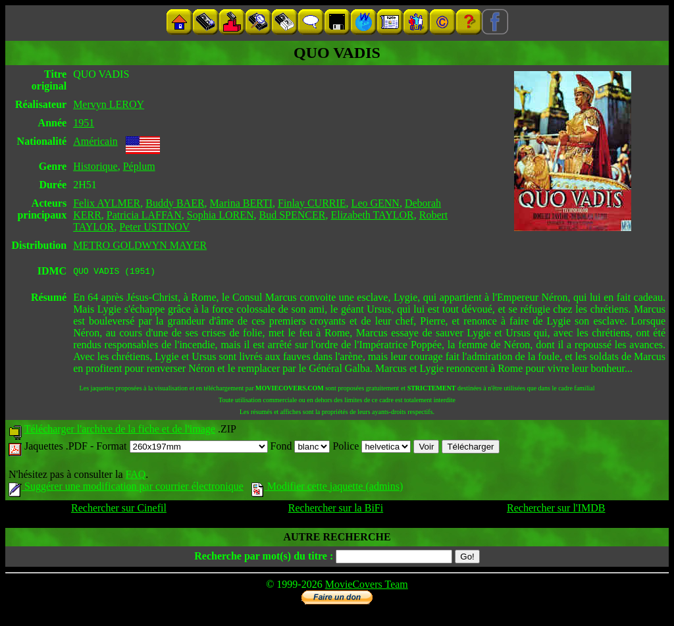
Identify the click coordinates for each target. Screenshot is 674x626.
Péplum (139, 166)
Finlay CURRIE (312, 203)
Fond (300, 448)
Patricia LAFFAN (144, 215)
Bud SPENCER (292, 215)
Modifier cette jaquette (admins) (327, 488)
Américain (95, 141)
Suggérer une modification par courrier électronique (126, 488)
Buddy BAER (174, 203)
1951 (83, 122)
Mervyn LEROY (108, 104)
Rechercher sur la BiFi (335, 509)
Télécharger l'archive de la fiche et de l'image (119, 430)
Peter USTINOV (154, 226)
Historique (95, 166)
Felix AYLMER (106, 203)
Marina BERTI (241, 203)
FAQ (135, 476)
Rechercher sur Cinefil (119, 509)
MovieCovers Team (366, 586)
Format (181, 448)
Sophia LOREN (220, 215)
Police (371, 448)
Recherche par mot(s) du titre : (263, 557)
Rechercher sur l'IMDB (556, 509)
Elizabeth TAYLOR (371, 215)
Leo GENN (375, 203)
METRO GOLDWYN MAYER (140, 245)
